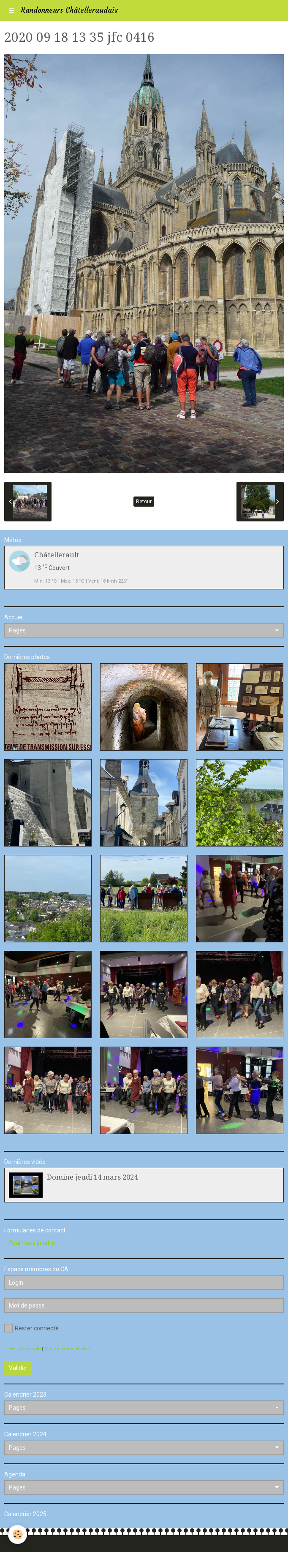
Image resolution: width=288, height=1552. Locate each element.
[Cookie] (17, 1534)
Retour (144, 502)
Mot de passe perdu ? (67, 1348)
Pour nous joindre (31, 1243)
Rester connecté (31, 1328)
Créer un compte (22, 1348)
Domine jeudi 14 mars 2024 (92, 1177)
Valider (18, 1368)
